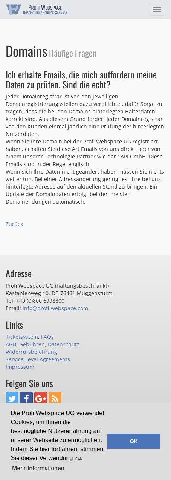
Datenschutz (63, 344)
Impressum (20, 366)
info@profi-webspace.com (55, 308)
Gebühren (32, 344)
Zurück (14, 224)
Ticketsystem (22, 336)
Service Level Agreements (38, 359)
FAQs (47, 336)
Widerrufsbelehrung (31, 351)
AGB (11, 344)
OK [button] (134, 441)
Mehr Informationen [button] (38, 468)
